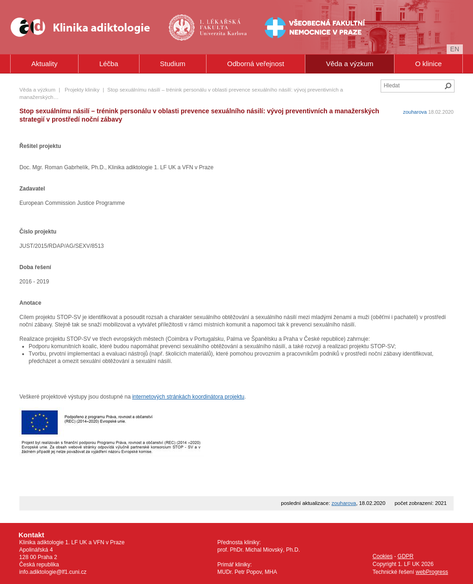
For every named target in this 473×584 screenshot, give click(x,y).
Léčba (108, 64)
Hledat (448, 86)
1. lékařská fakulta (209, 27)
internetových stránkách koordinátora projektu (188, 396)
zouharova (415, 112)
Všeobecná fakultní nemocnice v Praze (285, 27)
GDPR (406, 556)
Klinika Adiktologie (86, 27)
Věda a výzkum (350, 64)
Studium (172, 64)
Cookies (383, 556)
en (454, 49)
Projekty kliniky (82, 89)
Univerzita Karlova (223, 42)
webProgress (432, 572)
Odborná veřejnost (255, 64)
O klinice (428, 64)
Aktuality (44, 64)
